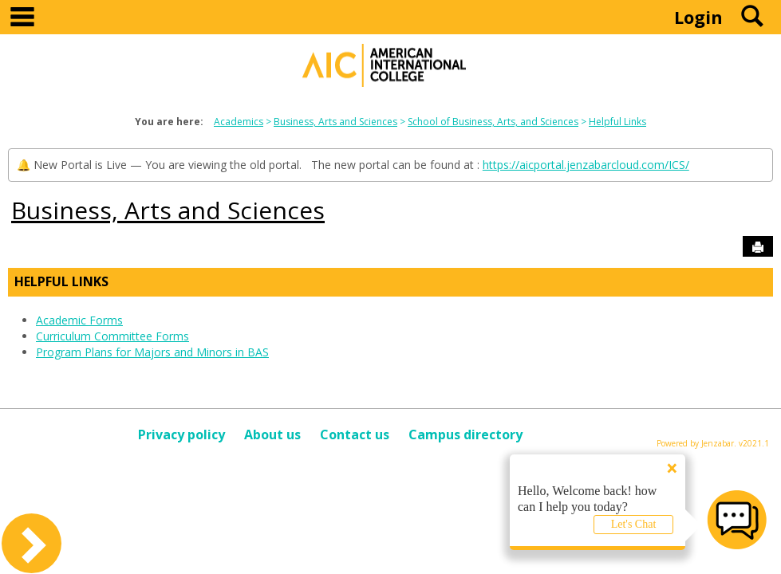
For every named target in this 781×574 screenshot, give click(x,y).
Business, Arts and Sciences (335, 121)
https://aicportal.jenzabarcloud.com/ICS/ (586, 164)
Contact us (354, 434)
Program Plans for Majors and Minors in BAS (152, 352)
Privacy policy (181, 434)
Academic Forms (79, 320)
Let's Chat (634, 524)
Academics (238, 121)
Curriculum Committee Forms (112, 336)
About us (272, 434)
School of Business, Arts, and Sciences (493, 121)
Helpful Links (617, 121)
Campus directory (465, 434)
